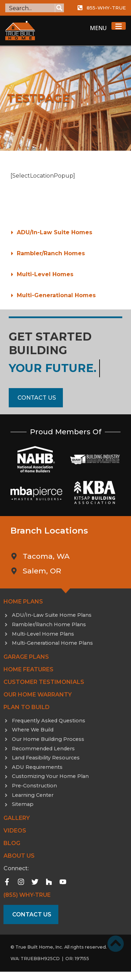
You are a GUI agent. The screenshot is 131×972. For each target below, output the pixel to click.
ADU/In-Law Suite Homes (54, 232)
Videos (14, 830)
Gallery (16, 818)
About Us (19, 855)
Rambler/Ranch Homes (51, 253)
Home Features (28, 669)
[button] (65, 233)
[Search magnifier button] (59, 7)
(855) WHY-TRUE (27, 895)
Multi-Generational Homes (56, 295)
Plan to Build (26, 707)
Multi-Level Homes (45, 274)
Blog (11, 843)
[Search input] (30, 8)
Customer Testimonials (43, 682)
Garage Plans (26, 656)
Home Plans (23, 601)
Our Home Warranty (37, 694)
